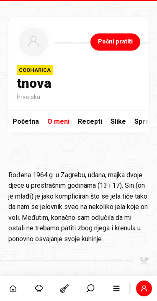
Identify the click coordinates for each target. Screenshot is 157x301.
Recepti (90, 121)
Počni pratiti (115, 41)
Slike (118, 121)
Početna (26, 121)
